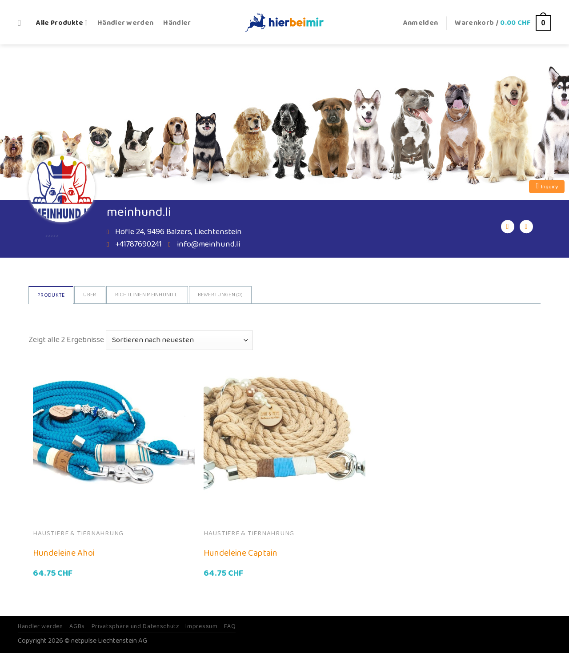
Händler (177, 22)
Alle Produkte (62, 22)
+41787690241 (138, 244)
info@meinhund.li (208, 244)
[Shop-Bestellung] (179, 340)
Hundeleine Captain (240, 553)
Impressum (201, 626)
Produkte (50, 295)
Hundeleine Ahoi (64, 553)
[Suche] (22, 22)
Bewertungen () (220, 295)
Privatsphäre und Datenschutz (135, 626)
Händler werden (125, 22)
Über (89, 295)
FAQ (230, 626)
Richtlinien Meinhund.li (147, 295)
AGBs (77, 626)
